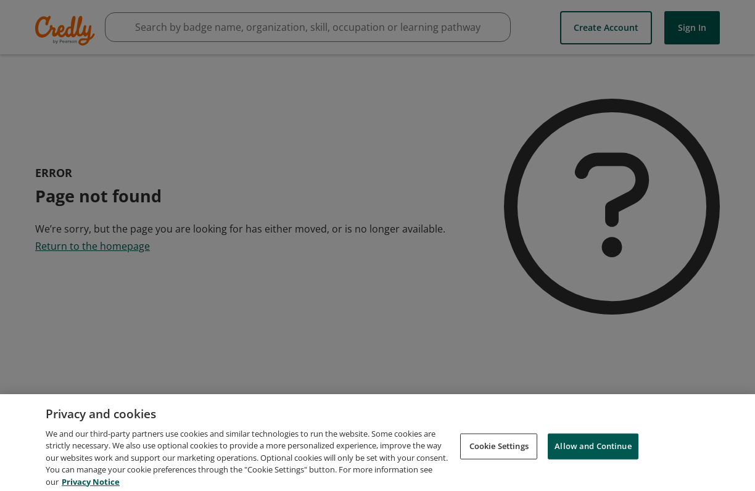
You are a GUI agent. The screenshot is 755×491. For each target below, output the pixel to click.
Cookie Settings (499, 450)
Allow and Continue (593, 450)
